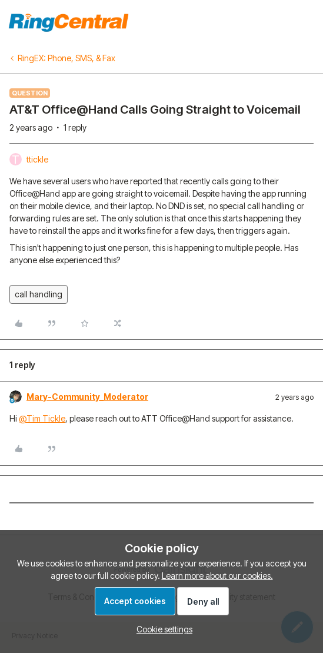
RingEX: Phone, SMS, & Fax (66, 58)
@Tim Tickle (42, 418)
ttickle (37, 159)
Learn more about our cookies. (217, 576)
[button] (161, 629)
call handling (38, 294)
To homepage (286, 21)
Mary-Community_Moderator (87, 397)
